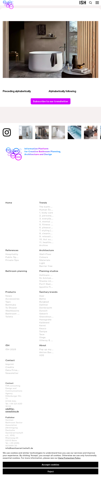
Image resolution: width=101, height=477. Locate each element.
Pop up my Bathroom (47, 349)
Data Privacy (12, 370)
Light (42, 263)
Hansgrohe (45, 319)
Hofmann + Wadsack (47, 275)
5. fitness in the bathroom (47, 224)
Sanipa (43, 331)
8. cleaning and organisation (47, 233)
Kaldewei (44, 322)
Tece (41, 334)
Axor (41, 295)
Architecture (46, 250)
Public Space (12, 257)
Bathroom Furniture (13, 313)
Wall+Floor (45, 254)
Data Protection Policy (69, 458)
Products (10, 291)
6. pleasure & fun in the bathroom (47, 227)
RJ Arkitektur (47, 278)
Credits (9, 367)
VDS (41, 355)
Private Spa (12, 260)
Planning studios (48, 271)
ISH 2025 (10, 349)
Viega (42, 337)
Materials (44, 260)
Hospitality (11, 254)
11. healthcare (47, 242)
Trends (43, 202)
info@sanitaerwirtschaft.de (19, 448)
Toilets (9, 316)
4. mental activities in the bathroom (47, 221)
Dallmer (43, 304)
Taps (8, 301)
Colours (43, 257)
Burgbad (44, 301)
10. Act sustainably (47, 239)
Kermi (42, 325)
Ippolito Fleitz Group (47, 286)
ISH (7, 345)
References (11, 250)
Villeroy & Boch (47, 340)
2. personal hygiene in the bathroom (47, 215)
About (42, 345)
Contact (10, 360)
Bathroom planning (16, 271)
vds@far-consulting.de (12, 410)
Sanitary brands (48, 291)
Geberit (43, 313)
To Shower (11, 307)
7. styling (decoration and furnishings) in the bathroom (47, 230)
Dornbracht (45, 307)
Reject (51, 471)
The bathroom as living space (47, 206)
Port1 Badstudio (47, 283)
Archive (43, 245)
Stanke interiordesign (47, 280)
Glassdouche (46, 316)
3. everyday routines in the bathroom (47, 218)
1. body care (46, 212)
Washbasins (12, 310)
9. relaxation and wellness (47, 236)
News (8, 295)
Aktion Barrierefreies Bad (47, 352)
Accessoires (12, 298)
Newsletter (11, 373)
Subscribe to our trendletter (50, 101)
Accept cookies (50, 464)
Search (90, 2)
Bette (42, 298)
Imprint (9, 364)
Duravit (43, 310)
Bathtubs (10, 304)
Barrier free (45, 266)
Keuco (42, 328)
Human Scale (46, 209)
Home (8, 202)
